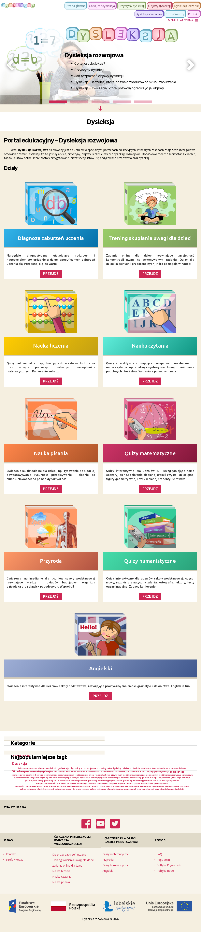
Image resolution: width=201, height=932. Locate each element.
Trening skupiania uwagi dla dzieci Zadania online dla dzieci (73, 868)
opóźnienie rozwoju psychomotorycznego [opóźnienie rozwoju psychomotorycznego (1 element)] (80, 782)
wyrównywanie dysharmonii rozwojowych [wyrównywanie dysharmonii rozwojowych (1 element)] (45, 796)
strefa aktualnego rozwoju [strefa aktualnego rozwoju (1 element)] (106, 789)
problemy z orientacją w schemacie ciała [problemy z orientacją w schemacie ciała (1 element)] (161, 786)
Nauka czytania (150, 346)
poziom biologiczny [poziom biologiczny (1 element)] (142, 782)
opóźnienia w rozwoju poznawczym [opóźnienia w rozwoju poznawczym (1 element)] (133, 779)
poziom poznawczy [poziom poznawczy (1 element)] (31, 786)
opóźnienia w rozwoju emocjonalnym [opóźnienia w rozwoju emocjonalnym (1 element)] (90, 779)
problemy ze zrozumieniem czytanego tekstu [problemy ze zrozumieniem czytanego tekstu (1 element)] (69, 786)
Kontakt (193, 14)
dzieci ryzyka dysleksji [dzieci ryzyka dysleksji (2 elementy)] (132, 768)
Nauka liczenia (50, 346)
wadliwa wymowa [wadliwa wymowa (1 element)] (127, 792)
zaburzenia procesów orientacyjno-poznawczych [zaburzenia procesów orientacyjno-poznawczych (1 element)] (73, 799)
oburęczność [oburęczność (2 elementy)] (105, 776)
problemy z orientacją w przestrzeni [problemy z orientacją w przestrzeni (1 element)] (116, 786)
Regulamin (163, 865)
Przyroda (51, 561)
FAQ (159, 860)
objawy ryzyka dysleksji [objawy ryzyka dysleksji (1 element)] (82, 775)
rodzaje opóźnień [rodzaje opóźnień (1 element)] (38, 789)
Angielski (100, 668)
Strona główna (75, 6)
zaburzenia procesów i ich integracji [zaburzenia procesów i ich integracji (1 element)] (120, 796)
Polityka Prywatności (169, 871)
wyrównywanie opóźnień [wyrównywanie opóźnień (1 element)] (84, 796)
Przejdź (51, 596)
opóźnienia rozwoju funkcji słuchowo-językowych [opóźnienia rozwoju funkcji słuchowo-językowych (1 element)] (39, 779)
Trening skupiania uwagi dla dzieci (150, 238)
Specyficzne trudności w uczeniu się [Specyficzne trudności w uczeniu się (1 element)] (69, 789)
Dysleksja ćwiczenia (149, 14)
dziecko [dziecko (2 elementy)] (152, 768)
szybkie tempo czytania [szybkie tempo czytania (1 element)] (162, 789)
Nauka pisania (51, 453)
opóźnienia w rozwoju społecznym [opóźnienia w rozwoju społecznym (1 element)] (35, 782)
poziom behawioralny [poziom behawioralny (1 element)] (117, 782)
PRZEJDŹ (51, 274)
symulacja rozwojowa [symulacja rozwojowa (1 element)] (135, 789)
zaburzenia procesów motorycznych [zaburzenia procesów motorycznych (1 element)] (162, 796)
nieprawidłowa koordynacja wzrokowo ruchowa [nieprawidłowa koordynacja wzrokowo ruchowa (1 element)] (40, 775)
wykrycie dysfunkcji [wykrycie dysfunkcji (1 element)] (176, 792)
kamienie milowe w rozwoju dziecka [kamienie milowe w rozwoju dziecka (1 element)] (53, 772)
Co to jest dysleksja (102, 6)
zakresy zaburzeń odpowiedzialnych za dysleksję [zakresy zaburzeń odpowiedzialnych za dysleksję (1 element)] (130, 799)
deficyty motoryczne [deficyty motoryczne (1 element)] (36, 768)
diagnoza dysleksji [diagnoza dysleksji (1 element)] (60, 768)
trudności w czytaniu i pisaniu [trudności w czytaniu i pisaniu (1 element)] (34, 792)
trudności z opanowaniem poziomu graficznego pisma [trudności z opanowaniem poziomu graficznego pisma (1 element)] (84, 792)
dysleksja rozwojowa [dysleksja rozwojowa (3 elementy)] (102, 768)
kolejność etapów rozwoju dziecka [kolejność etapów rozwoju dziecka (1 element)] (95, 772)
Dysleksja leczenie (186, 6)
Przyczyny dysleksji (131, 6)
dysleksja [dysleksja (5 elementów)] (79, 768)
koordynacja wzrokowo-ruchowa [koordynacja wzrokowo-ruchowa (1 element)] (135, 772)
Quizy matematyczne (150, 453)
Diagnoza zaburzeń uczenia (51, 238)
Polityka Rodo (165, 876)
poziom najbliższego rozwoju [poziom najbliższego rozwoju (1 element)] (171, 782)
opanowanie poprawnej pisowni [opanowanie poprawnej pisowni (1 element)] (172, 775)
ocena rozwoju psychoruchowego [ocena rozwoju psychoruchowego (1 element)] (134, 775)
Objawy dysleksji (159, 6)
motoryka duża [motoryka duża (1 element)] (163, 772)
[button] (180, 20)
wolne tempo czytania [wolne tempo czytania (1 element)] (151, 792)
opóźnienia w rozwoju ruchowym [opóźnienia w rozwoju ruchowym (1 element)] (174, 779)
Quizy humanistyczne (150, 561)
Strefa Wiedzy (175, 14)
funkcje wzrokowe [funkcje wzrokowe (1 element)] (168, 768)
